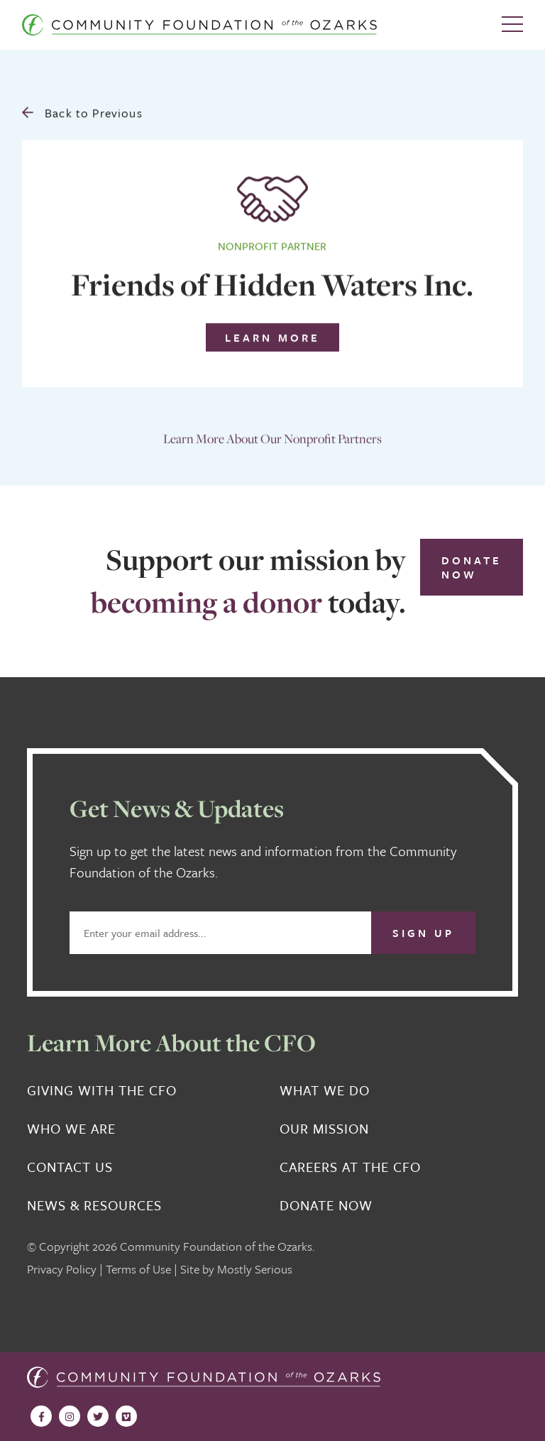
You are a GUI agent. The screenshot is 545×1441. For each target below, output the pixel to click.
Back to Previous (82, 110)
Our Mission (324, 1128)
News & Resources (94, 1205)
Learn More (272, 335)
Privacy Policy (62, 1269)
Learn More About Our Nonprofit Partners (272, 436)
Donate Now (471, 567)
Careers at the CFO (350, 1167)
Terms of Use (138, 1269)
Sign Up (423, 933)
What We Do (325, 1090)
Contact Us (70, 1167)
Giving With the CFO (102, 1090)
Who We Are (71, 1128)
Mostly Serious (254, 1269)
